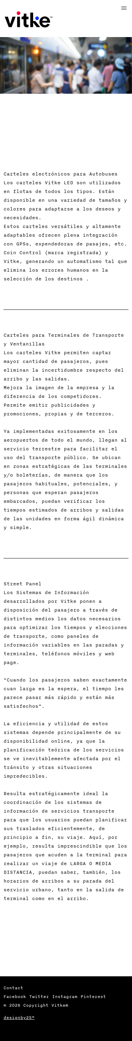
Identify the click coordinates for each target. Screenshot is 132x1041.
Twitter (39, 996)
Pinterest (93, 996)
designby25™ (19, 1017)
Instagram (64, 996)
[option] (66, 93)
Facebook (15, 996)
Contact (13, 987)
